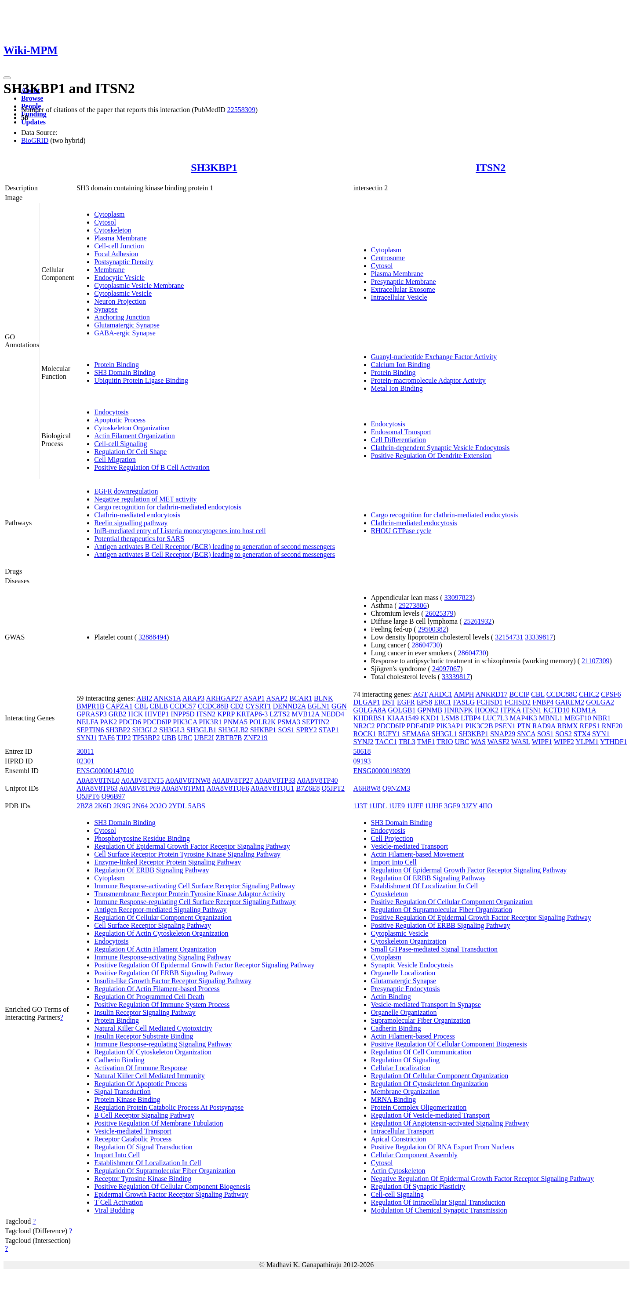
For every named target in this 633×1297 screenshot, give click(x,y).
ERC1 (442, 702)
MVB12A (305, 714)
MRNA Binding (393, 1099)
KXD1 (430, 718)
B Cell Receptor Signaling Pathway (144, 1115)
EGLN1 (318, 706)
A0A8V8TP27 (232, 780)
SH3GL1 (444, 734)
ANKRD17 (492, 694)
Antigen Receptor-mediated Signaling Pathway (160, 909)
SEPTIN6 (90, 730)
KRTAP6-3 (252, 714)
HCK (135, 714)
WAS (478, 741)
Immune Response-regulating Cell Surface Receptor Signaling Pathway (195, 901)
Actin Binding (391, 996)
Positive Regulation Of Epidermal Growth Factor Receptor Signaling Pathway (204, 965)
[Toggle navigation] (7, 77)
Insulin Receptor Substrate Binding (143, 1036)
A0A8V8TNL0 (98, 780)
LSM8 (450, 718)
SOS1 (286, 730)
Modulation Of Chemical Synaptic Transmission (439, 1210)
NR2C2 (364, 726)
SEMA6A (416, 734)
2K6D (103, 806)
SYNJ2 (363, 741)
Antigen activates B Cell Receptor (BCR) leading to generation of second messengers (214, 546)
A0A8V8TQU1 (273, 788)
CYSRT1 (258, 706)
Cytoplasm (109, 214)
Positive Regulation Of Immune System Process (161, 1004)
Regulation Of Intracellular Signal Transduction (438, 1202)
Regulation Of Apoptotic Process (140, 1083)
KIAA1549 (403, 718)
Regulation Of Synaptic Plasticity (418, 1186)
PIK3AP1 (449, 726)
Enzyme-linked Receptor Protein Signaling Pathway (167, 862)
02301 (85, 761)
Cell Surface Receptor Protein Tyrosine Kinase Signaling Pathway (187, 854)
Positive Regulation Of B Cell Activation (152, 467)
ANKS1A (167, 698)
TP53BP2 (146, 737)
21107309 (595, 661)
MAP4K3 (523, 718)
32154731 (509, 637)
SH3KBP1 (214, 167)
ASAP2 (276, 698)
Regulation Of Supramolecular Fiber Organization (164, 1170)
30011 (85, 751)
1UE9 (397, 806)
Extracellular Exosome (403, 289)
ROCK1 (364, 734)
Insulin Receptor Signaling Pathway (145, 1012)
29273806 (413, 605)
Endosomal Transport (401, 432)
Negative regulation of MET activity (145, 499)
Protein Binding (116, 364)
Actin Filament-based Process (413, 1036)
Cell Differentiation (398, 439)
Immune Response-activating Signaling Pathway (162, 957)
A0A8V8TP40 (317, 780)
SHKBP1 (263, 730)
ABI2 (145, 698)
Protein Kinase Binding (127, 1099)
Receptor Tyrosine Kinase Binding (142, 1178)
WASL (520, 741)
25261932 (478, 621)
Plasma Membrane (120, 238)
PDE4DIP (420, 726)
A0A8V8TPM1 (183, 788)
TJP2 (123, 737)
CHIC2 (589, 694)
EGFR (406, 702)
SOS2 (563, 734)
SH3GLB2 (233, 730)
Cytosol (105, 222)
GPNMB (429, 710)
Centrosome (388, 258)
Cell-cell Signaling (120, 443)
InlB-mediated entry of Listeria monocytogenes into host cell (180, 530)
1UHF (433, 806)
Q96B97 (113, 796)
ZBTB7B (229, 737)
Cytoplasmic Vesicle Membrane (139, 285)
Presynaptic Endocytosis (405, 988)
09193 (362, 761)
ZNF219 (255, 737)
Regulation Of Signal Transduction (143, 1147)
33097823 (458, 597)
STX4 (582, 734)
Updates (33, 122)
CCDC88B (213, 706)
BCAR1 (300, 698)
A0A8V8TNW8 (188, 780)
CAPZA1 (119, 706)
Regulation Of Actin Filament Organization (155, 949)
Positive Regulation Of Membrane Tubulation (158, 1123)
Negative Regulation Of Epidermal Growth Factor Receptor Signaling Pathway (482, 1178)
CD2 (237, 706)
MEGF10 (577, 718)
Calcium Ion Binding (400, 364)
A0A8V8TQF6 (228, 788)
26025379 (440, 613)
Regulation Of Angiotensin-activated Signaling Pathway (450, 1123)
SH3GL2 (144, 730)
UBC (185, 737)
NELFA (87, 722)
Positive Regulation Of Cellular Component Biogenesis (172, 1186)
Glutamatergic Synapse (127, 325)
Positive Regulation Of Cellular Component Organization (452, 901)
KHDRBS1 (369, 718)
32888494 (152, 637)
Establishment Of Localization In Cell (147, 1162)
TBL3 (407, 741)
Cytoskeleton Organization (132, 428)
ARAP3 (193, 698)
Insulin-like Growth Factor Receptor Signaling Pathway (172, 981)
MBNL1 (551, 718)
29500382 (432, 629)
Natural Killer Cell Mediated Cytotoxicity (153, 1028)
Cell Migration (115, 459)
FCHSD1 (490, 702)
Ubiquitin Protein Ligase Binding (141, 380)
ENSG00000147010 (105, 770)
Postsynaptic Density (123, 261)
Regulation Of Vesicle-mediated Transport (430, 1115)
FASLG (464, 702)
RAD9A (543, 726)
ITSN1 (532, 710)
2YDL (177, 806)
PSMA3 (288, 722)
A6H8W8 (367, 788)
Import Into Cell (117, 1155)
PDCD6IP (157, 722)
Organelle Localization (403, 973)
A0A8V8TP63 (96, 788)
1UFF (415, 806)
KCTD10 (556, 710)
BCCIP (519, 694)
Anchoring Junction (122, 317)
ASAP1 (254, 698)
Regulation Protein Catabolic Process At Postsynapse (169, 1107)
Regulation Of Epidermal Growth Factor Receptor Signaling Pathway (192, 846)
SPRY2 (306, 730)
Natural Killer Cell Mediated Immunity (149, 1075)
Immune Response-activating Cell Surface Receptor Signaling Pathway (194, 886)
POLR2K (262, 722)
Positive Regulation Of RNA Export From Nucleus (442, 1147)
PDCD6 (130, 722)
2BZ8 (84, 806)
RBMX (567, 726)
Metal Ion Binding (397, 388)
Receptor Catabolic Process (132, 1139)
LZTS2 (279, 714)
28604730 (425, 645)
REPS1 (590, 726)
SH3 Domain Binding (125, 372)
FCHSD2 (518, 702)
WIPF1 (542, 741)
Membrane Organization (405, 1091)
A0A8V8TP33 (275, 780)
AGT (420, 694)
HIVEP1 (157, 714)
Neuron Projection (120, 301)
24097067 (446, 668)
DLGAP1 (366, 702)
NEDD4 (332, 714)
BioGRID (34, 140)
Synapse (105, 309)
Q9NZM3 (396, 788)
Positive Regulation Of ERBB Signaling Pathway (163, 973)
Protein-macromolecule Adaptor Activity (428, 380)
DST (388, 702)
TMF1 (426, 741)
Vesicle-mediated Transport (132, 1131)
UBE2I (204, 737)
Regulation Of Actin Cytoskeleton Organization (161, 933)
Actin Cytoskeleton (398, 1170)
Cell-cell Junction (119, 246)
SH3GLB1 (201, 730)
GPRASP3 (91, 714)
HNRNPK (458, 710)
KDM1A (583, 710)
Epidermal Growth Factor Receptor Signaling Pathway (171, 1194)
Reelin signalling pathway (130, 523)
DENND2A (289, 706)
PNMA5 (235, 722)
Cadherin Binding (119, 1060)
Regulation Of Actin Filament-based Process (156, 988)
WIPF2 (564, 741)
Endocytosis (111, 412)
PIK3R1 (210, 722)
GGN (339, 706)
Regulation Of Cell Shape (130, 451)
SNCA (526, 734)
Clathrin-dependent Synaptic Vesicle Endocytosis (440, 447)
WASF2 (498, 741)
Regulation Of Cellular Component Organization (163, 917)
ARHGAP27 (224, 698)
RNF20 (612, 726)
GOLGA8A (369, 710)
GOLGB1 (401, 710)
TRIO (445, 741)
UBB (169, 737)
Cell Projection (392, 838)
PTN (524, 726)
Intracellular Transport (402, 1131)
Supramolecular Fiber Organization (420, 1020)
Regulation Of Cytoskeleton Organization (152, 1052)
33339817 (539, 637)
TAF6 (106, 737)
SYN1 (601, 734)
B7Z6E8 (308, 788)
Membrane (109, 269)
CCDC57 (183, 706)
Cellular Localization (401, 1068)
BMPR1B (90, 706)
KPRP (225, 714)
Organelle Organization (404, 1012)
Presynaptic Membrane (403, 281)
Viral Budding (114, 1210)
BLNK (323, 698)
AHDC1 (440, 694)
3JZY (469, 806)
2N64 (140, 806)
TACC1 (386, 741)
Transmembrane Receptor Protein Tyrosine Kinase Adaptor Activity (189, 893)
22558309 (241, 109)
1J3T (360, 806)
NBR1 (602, 718)
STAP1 (329, 730)
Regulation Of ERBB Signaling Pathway (151, 870)
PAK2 (108, 722)
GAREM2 (569, 702)
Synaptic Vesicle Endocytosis (412, 965)
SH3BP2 (118, 730)
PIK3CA (185, 722)
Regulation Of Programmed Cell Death (149, 996)
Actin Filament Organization (134, 436)
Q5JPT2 (333, 788)
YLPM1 (586, 741)
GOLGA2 (600, 702)
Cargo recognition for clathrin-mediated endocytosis (167, 507)
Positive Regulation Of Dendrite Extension (431, 455)
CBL (141, 706)
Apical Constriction (398, 1139)
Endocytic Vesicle (119, 277)
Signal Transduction (122, 1091)
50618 (362, 751)
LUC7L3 (495, 718)
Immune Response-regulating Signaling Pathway (163, 1044)
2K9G (122, 806)
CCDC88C (561, 694)
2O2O (158, 806)
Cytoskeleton (112, 230)
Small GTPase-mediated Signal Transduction (434, 949)
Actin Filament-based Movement (417, 854)
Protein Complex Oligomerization (419, 1107)
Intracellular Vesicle (399, 297)
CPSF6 (611, 694)
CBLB (158, 706)
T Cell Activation (118, 1202)
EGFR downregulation (126, 491)
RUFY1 (389, 734)
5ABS (196, 806)
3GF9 (452, 806)
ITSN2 (491, 167)
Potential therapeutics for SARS (139, 538)
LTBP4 (471, 718)
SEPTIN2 (315, 722)
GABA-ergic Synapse (125, 333)
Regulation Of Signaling (405, 1060)
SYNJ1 (86, 737)
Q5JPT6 (87, 796)
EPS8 (425, 702)
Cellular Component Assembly (414, 1155)
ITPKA (510, 710)
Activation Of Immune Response (140, 1068)
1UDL (377, 806)
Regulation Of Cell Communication (421, 1052)
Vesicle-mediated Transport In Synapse (426, 1004)
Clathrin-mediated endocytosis (137, 515)
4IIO (485, 806)
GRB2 (118, 714)
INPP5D (182, 714)
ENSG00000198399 (382, 770)
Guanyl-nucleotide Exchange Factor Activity (434, 356)
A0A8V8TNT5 (142, 780)
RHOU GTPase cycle (401, 530)
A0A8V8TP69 (139, 788)
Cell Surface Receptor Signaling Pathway (152, 925)
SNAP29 (502, 734)
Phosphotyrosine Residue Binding (142, 838)
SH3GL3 (172, 730)
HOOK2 (486, 710)
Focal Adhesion (116, 254)
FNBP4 (542, 702)
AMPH (464, 694)
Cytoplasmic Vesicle (123, 293)
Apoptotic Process (120, 420)
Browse (32, 98)
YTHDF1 (613, 741)
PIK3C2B (479, 726)
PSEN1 (505, 726)
